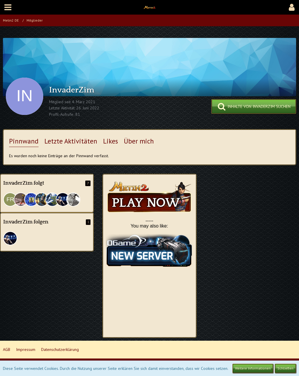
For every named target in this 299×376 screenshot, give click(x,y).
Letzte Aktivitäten (70, 141)
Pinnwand (24, 141)
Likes (110, 141)
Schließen (285, 368)
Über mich (139, 141)
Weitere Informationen (253, 368)
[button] (8, 7)
